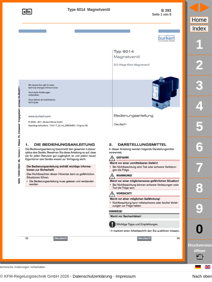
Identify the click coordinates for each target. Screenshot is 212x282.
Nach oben (202, 276)
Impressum (126, 276)
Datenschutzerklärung (92, 276)
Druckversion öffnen (200, 251)
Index (199, 28)
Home (199, 20)
